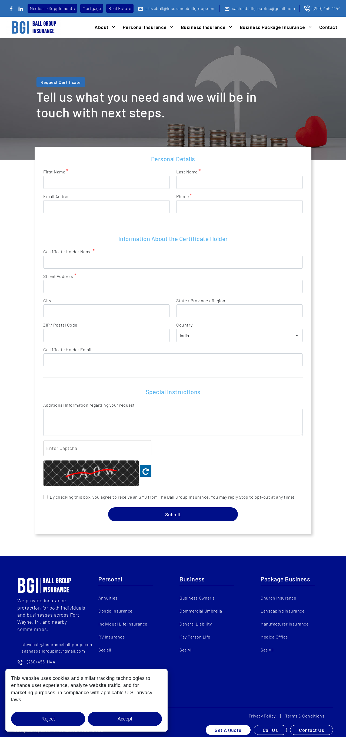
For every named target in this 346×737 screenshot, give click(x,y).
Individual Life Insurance (122, 623)
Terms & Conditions (304, 715)
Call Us (270, 730)
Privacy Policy (262, 715)
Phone (184, 196)
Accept (125, 719)
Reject (48, 719)
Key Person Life (194, 636)
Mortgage (91, 8)
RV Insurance (111, 636)
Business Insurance (203, 27)
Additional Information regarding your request (89, 404)
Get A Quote (228, 730)
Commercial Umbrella (200, 610)
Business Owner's (197, 597)
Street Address (59, 276)
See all (104, 649)
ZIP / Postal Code (60, 324)
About (102, 27)
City (47, 300)
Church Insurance (278, 597)
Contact (328, 27)
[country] (239, 335)
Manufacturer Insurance (284, 623)
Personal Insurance (145, 27)
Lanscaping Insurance (282, 610)
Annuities (108, 597)
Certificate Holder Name (69, 251)
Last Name (188, 172)
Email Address (57, 196)
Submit (173, 514)
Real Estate (119, 8)
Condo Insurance (115, 610)
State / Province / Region (200, 300)
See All (186, 649)
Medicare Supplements (52, 8)
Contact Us (311, 730)
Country (184, 324)
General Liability (195, 623)
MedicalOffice (274, 636)
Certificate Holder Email (67, 349)
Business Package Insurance (272, 27)
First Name (55, 172)
